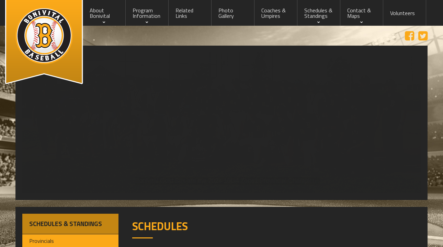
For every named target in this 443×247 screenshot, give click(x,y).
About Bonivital (100, 13)
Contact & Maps (359, 13)
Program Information (146, 13)
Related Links (184, 13)
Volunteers (402, 13)
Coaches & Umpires (273, 13)
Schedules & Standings (318, 13)
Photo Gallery (226, 13)
